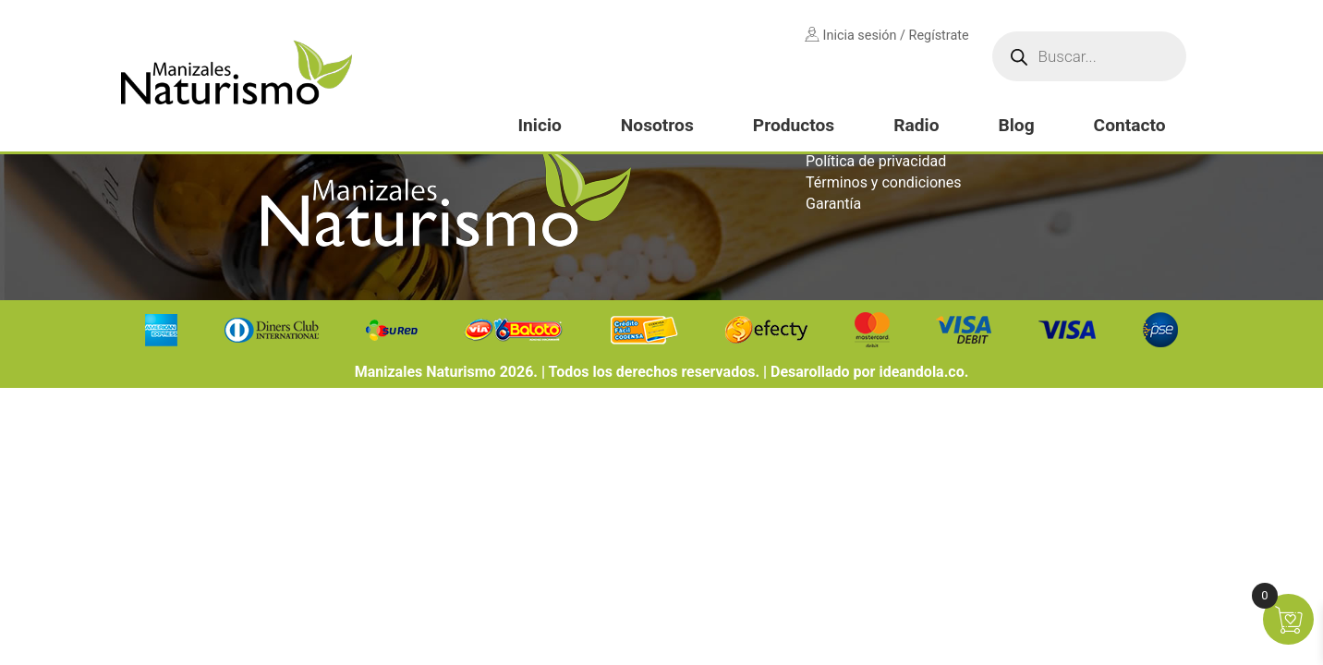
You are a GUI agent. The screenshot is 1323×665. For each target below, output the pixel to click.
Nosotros (657, 125)
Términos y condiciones (884, 182)
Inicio (539, 125)
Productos (793, 125)
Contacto (1130, 125)
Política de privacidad (876, 161)
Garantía (833, 203)
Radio (916, 125)
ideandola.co (921, 372)
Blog (1016, 125)
